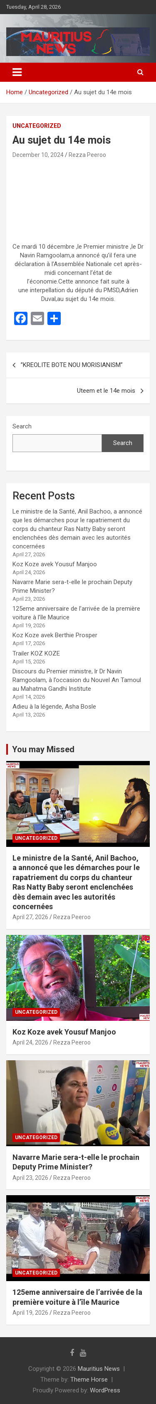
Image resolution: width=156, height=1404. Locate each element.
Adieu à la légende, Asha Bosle (54, 706)
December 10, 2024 (38, 155)
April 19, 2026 (30, 1312)
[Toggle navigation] (17, 72)
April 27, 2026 (30, 917)
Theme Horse (89, 1379)
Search (22, 426)
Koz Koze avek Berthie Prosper (54, 635)
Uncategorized (36, 125)
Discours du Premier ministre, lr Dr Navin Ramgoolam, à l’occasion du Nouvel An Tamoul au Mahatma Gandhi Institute (76, 680)
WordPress (105, 1390)
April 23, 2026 (30, 1177)
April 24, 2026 (30, 1042)
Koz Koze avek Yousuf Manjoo (54, 564)
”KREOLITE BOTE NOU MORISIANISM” (72, 365)
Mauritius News (99, 1368)
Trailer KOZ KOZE (36, 653)
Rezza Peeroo (87, 155)
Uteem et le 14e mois (106, 390)
